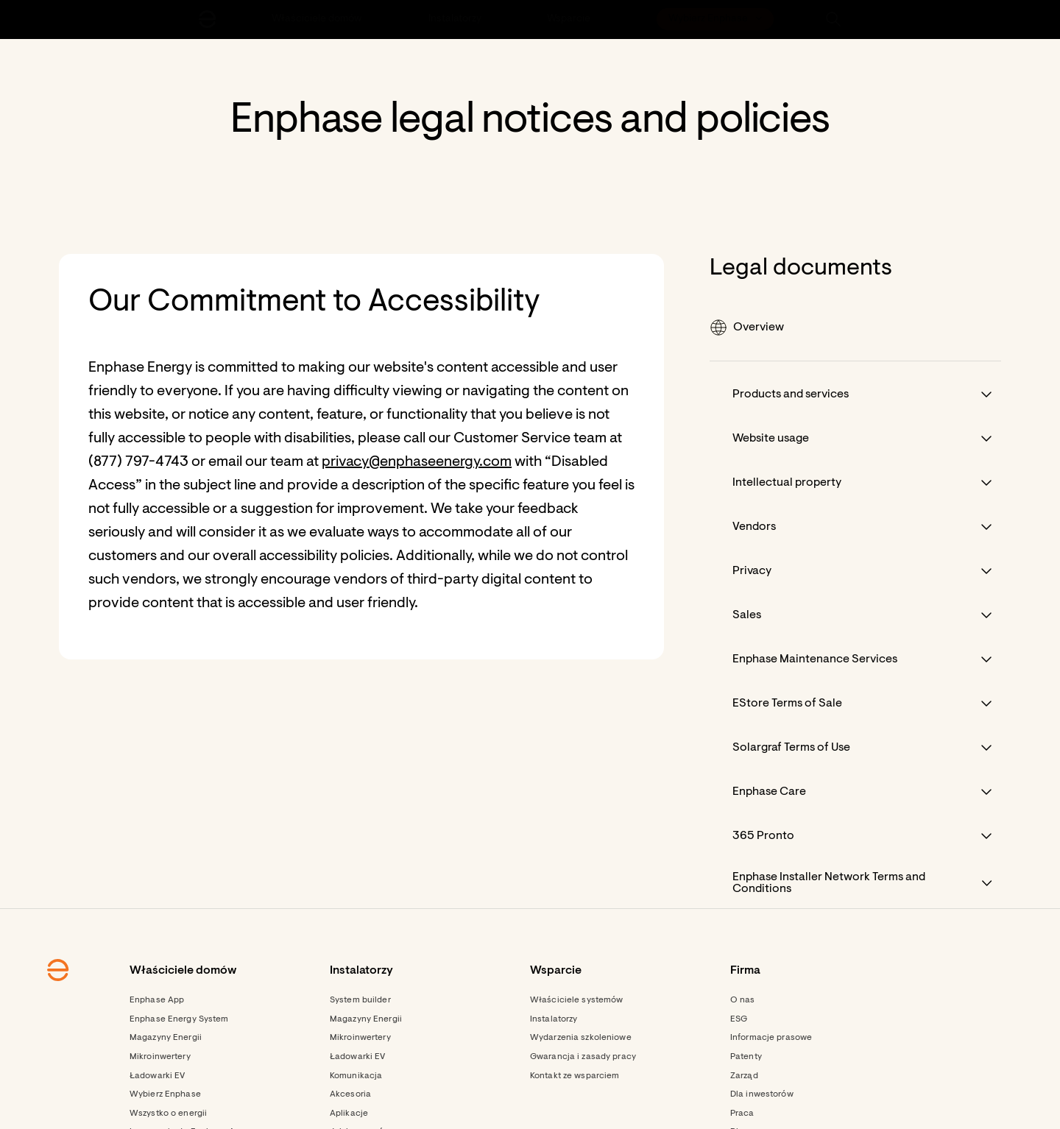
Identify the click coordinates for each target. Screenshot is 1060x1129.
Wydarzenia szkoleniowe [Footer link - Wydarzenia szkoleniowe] (581, 1037)
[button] (833, 19)
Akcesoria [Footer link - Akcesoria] (350, 1094)
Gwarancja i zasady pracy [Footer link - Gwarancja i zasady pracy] (583, 1056)
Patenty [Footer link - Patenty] (746, 1056)
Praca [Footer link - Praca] (742, 1113)
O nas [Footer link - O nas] (742, 1000)
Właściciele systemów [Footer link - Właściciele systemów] (576, 1000)
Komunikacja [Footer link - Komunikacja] (356, 1076)
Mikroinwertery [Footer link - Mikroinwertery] (160, 1056)
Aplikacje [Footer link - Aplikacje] (349, 1113)
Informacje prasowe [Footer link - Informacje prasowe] (771, 1037)
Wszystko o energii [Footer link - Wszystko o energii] (168, 1113)
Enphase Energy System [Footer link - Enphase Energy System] (179, 1019)
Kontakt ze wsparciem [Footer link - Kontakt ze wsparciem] (574, 1076)
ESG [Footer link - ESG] (738, 1019)
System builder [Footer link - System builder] (360, 1000)
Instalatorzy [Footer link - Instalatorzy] (553, 1019)
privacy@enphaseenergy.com (417, 462)
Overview (747, 327)
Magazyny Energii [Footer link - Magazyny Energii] (166, 1037)
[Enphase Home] (207, 19)
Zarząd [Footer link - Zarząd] (744, 1076)
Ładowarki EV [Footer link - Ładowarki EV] (157, 1076)
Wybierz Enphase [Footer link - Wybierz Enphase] (165, 1094)
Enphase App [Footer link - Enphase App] (157, 1000)
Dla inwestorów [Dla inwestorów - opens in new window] (762, 1094)
